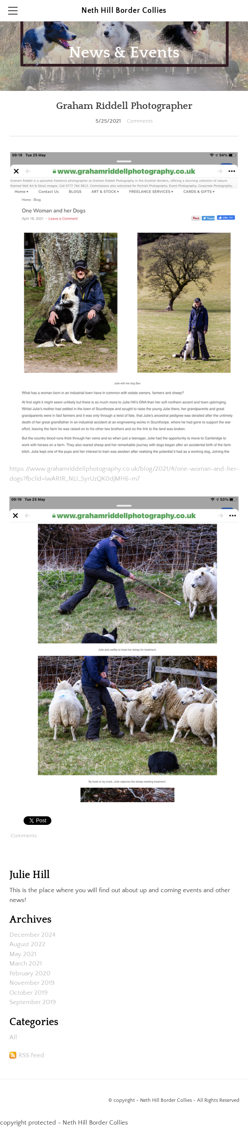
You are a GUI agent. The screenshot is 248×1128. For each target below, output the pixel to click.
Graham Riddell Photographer (124, 106)
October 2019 (28, 992)
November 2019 (31, 983)
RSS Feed (31, 1055)
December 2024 (32, 934)
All (13, 1037)
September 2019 (32, 1002)
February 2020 (30, 973)
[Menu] (13, 10)
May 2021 (22, 954)
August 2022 (27, 944)
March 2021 (25, 963)
